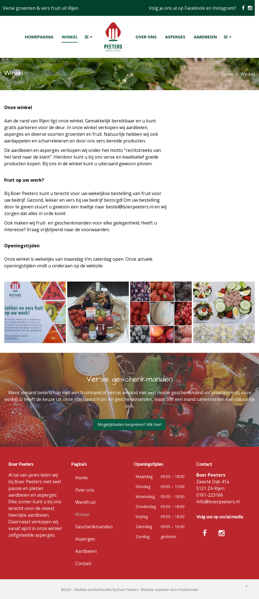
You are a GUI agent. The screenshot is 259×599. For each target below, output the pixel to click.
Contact (83, 563)
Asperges (85, 539)
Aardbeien (86, 551)
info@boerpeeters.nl (217, 502)
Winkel (82, 514)
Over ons (84, 490)
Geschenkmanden (94, 527)
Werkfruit (85, 502)
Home (227, 74)
